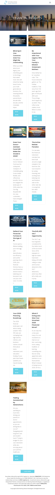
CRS (28, 485)
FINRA (36, 476)
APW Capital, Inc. (24, 480)
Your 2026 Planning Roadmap (17, 315)
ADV (25, 485)
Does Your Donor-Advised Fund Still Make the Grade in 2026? (17, 149)
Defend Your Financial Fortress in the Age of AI (18, 236)
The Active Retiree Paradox (36, 144)
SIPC (45, 483)
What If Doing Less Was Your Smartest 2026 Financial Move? (36, 320)
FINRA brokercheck (35, 485)
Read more (16, 113)
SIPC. (40, 476)
